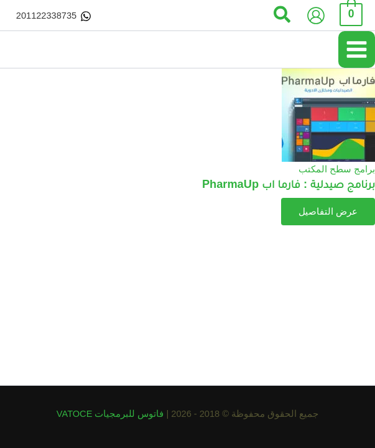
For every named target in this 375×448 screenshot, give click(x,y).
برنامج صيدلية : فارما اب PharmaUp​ (288, 183)
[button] (281, 15)
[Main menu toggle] (356, 49)
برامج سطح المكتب (337, 169)
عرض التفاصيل (328, 212)
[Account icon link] (316, 15)
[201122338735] (53, 16)
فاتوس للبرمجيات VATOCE (112, 414)
